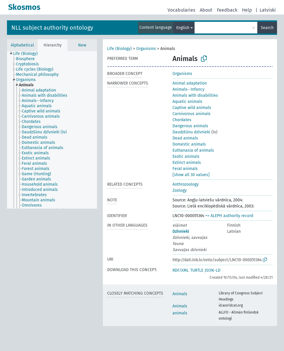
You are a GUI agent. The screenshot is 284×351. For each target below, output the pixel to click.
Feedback (227, 10)
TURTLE (196, 270)
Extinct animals (186, 162)
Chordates (181, 119)
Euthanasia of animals (193, 150)
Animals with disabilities (195, 95)
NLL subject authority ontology (52, 27)
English (182, 27)
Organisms (146, 48)
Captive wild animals (191, 107)
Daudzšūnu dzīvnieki (191, 132)
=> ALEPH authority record (229, 215)
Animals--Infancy (188, 89)
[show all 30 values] (191, 174)
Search (267, 27)
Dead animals (185, 138)
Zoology (179, 190)
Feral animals (185, 168)
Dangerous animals (190, 125)
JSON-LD (212, 270)
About (206, 10)
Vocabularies (181, 10)
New (82, 45)
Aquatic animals (187, 101)
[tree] (52, 130)
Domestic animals (189, 144)
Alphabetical (22, 45)
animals (179, 313)
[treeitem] (28, 53)
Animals (179, 293)
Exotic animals (185, 156)
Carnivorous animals (191, 113)
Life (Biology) (119, 48)
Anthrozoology (185, 184)
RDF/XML (180, 270)
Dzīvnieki (180, 231)
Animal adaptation (189, 83)
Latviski (268, 10)
